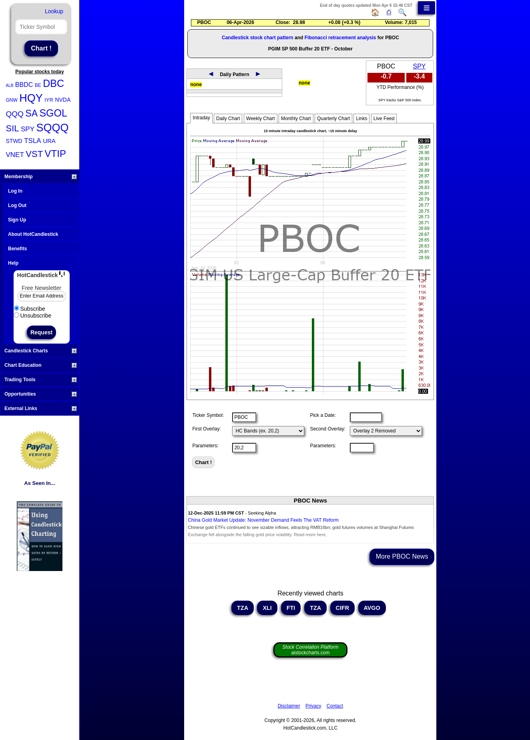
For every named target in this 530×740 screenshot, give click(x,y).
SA (31, 113)
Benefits (17, 248)
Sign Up (17, 220)
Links (361, 118)
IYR (48, 100)
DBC (53, 83)
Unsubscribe (33, 315)
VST (34, 154)
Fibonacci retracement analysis (340, 37)
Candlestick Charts (40, 351)
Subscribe (29, 309)
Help (13, 263)
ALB (10, 85)
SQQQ (52, 128)
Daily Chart (228, 118)
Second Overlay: (327, 429)
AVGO (372, 608)
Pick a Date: (323, 415)
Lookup (54, 11)
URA (49, 140)
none (196, 84)
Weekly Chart (260, 118)
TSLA (32, 141)
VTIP (55, 153)
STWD (14, 141)
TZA (242, 608)
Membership (40, 176)
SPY (27, 129)
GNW (12, 100)
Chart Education (40, 365)
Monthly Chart (296, 118)
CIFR (342, 608)
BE (38, 85)
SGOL (53, 113)
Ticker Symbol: (208, 415)
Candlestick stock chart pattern (257, 37)
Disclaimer (289, 706)
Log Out (17, 205)
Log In (15, 191)
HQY (31, 98)
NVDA (62, 100)
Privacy (313, 706)
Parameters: (205, 445)
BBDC (24, 84)
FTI (291, 608)
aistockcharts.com (310, 650)
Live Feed (384, 118)
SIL (12, 128)
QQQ (15, 114)
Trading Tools (40, 379)
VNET (15, 155)
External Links (40, 408)
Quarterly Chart (333, 118)
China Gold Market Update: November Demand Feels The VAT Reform (263, 520)
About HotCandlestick (33, 234)
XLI (267, 608)
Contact (335, 706)
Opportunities (40, 394)
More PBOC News (402, 556)
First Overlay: (206, 429)
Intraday (201, 118)
